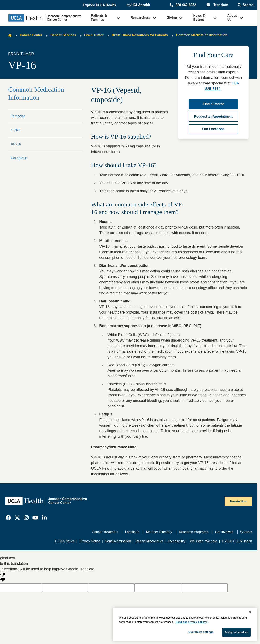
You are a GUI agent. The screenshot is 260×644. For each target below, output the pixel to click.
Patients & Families (99, 17)
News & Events (199, 17)
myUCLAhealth (138, 5)
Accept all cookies (236, 632)
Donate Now (238, 501)
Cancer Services (63, 35)
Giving (172, 17)
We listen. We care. (204, 541)
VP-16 (16, 144)
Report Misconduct (149, 541)
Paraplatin (19, 158)
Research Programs (193, 532)
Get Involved (224, 532)
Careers (246, 532)
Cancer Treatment (105, 532)
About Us (232, 17)
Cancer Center (31, 35)
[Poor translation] (2, 577)
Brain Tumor (94, 35)
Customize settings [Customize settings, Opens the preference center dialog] (201, 632)
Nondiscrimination (118, 541)
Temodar (18, 116)
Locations (132, 532)
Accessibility (176, 541)
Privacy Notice (89, 541)
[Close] (250, 612)
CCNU (16, 130)
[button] (100, 5)
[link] (8, 517)
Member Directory (159, 532)
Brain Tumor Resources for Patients (140, 35)
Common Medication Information (202, 35)
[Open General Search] (246, 5)
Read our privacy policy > (192, 621)
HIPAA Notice (65, 541)
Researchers (140, 17)
